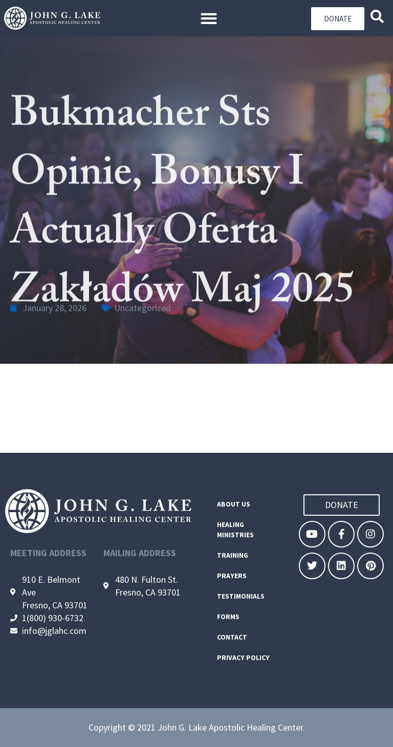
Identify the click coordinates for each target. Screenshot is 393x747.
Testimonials (241, 596)
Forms (228, 616)
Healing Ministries (235, 529)
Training (232, 555)
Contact (232, 637)
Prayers (232, 576)
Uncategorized (142, 308)
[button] (208, 18)
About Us (233, 504)
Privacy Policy (243, 657)
